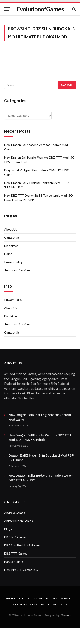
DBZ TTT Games (15, 553)
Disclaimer (11, 245)
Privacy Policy (13, 262)
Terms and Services (17, 270)
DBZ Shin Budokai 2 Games (22, 545)
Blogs (8, 529)
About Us (10, 229)
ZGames (65, 615)
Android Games (14, 512)
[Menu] (7, 9)
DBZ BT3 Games (15, 537)
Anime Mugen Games (18, 521)
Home (8, 254)
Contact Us (12, 237)
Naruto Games (14, 561)
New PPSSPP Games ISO (21, 570)
